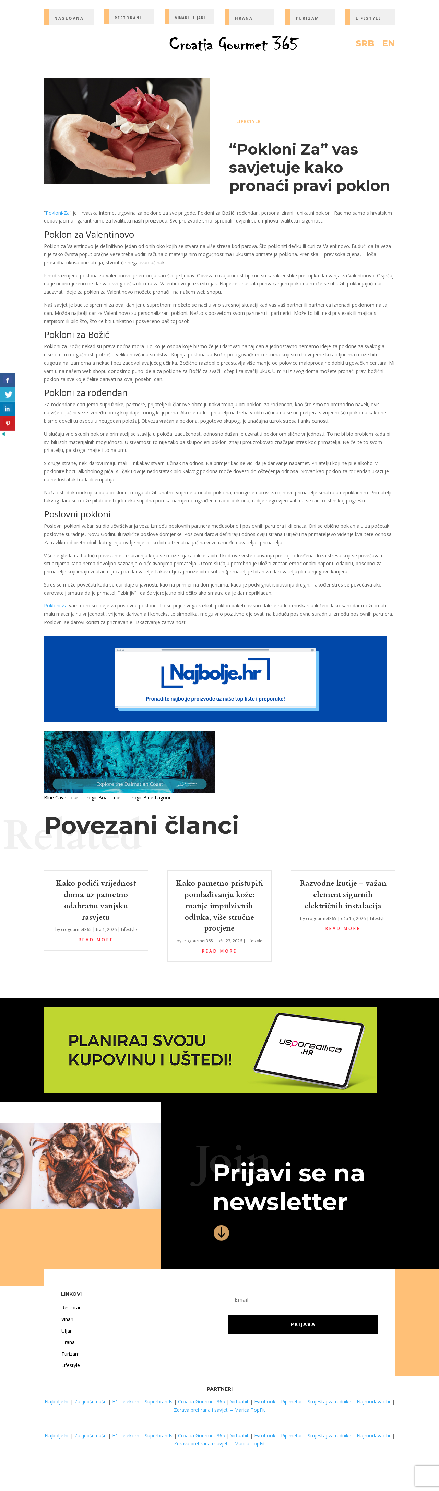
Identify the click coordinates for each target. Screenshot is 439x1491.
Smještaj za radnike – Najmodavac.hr (349, 1401)
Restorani (72, 1307)
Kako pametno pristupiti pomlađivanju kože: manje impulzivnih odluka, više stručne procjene (219, 905)
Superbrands (159, 1401)
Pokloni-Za (58, 212)
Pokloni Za (56, 605)
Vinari (67, 1319)
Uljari (67, 1331)
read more (96, 940)
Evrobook (264, 1401)
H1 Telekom (125, 1401)
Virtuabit (239, 1401)
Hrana (68, 1342)
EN (388, 44)
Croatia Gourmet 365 (201, 1401)
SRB (365, 44)
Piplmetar (291, 1401)
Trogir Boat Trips (103, 797)
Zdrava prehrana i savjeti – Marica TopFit (219, 1410)
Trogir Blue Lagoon (150, 797)
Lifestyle (248, 121)
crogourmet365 (76, 929)
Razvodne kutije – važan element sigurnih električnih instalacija (343, 894)
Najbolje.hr (57, 1401)
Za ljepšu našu (90, 1401)
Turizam (70, 1354)
